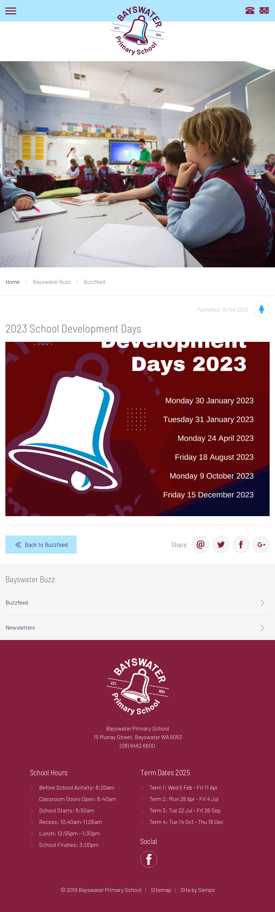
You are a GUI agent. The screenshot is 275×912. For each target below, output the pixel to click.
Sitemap (161, 889)
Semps (206, 889)
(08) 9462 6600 (137, 745)
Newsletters (20, 627)
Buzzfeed (16, 602)
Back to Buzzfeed (46, 544)
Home (12, 281)
